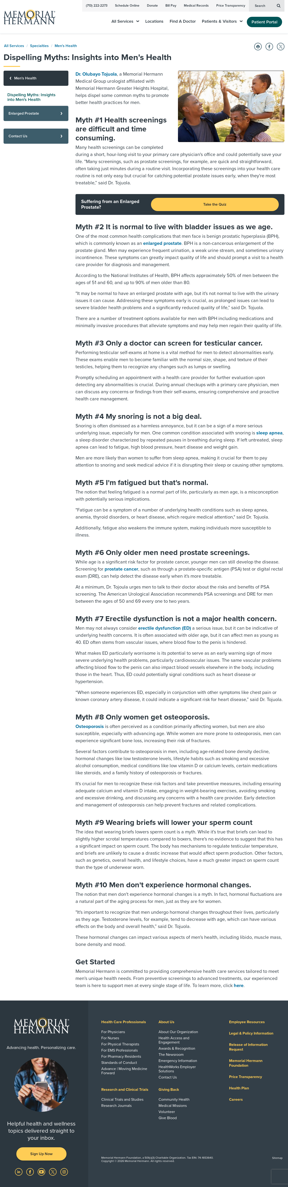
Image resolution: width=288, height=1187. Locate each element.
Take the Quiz (214, 204)
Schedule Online (127, 6)
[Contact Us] (36, 136)
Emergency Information (178, 1061)
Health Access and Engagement (174, 1040)
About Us (166, 1022)
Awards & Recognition (177, 1048)
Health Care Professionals (123, 1022)
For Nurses (110, 1038)
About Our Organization (178, 1032)
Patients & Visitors (222, 21)
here (239, 985)
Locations (154, 21)
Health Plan (239, 1088)
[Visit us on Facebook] (30, 1171)
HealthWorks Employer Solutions (177, 1069)
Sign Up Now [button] (41, 1154)
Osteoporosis (89, 726)
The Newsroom (171, 1055)
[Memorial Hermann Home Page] (27, 16)
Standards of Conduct (119, 1063)
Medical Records (196, 6)
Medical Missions (173, 1106)
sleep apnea (269, 433)
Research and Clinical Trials (124, 1089)
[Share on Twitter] (280, 46)
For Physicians (113, 1032)
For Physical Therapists (120, 1044)
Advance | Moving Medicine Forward (124, 1071)
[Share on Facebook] (269, 46)
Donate (152, 6)
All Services (125, 21)
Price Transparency (230, 6)
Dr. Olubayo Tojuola (96, 74)
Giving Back (169, 1089)
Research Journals (116, 1106)
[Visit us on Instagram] (64, 1171)
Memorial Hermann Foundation (245, 1063)
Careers (236, 1099)
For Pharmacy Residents (121, 1056)
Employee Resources (247, 1022)
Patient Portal (264, 22)
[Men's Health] (36, 78)
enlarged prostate (162, 243)
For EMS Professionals (119, 1050)
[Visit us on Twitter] (53, 1171)
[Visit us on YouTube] (42, 1171)
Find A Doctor (183, 21)
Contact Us (168, 1077)
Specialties (39, 45)
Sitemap (277, 1158)
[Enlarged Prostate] (36, 113)
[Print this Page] (258, 46)
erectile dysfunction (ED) (164, 628)
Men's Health (66, 45)
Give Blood (168, 1118)
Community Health (174, 1099)
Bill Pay (170, 6)
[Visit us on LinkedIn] (19, 1171)
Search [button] (267, 5)
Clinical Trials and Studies (122, 1099)
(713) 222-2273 (96, 6)
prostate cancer (121, 569)
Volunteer (167, 1112)
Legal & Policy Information (251, 1033)
